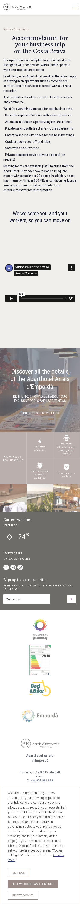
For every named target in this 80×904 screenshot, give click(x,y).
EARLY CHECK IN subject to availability (40, 474)
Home (7, 29)
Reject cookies (22, 895)
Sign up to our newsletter (40, 413)
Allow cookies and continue (33, 884)
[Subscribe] (71, 599)
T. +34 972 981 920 (40, 780)
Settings (18, 872)
